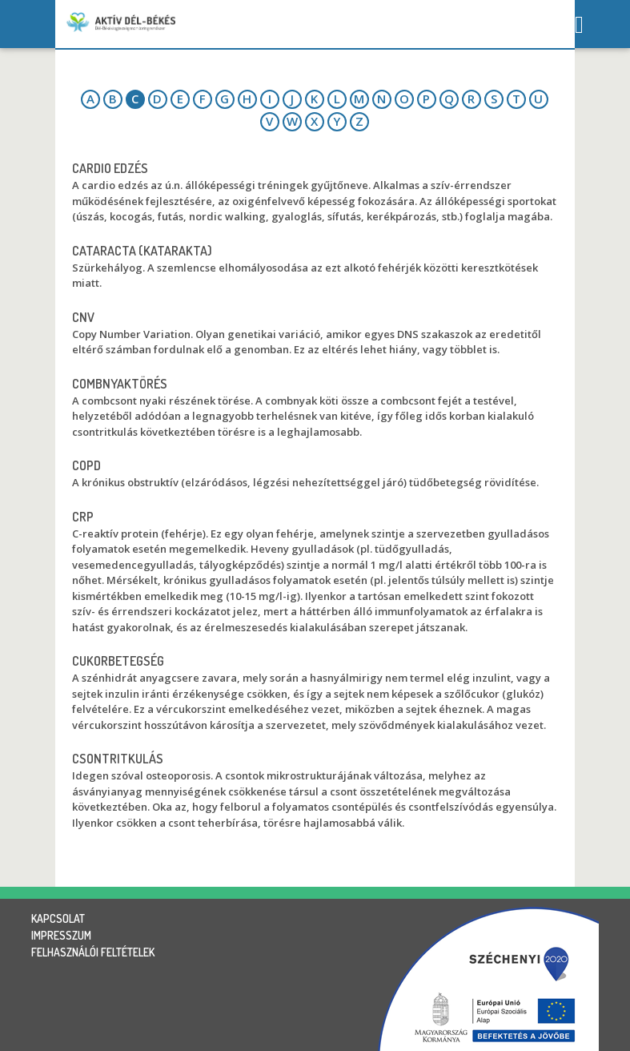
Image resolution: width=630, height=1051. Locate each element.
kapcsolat (58, 918)
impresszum (61, 935)
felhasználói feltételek (92, 952)
